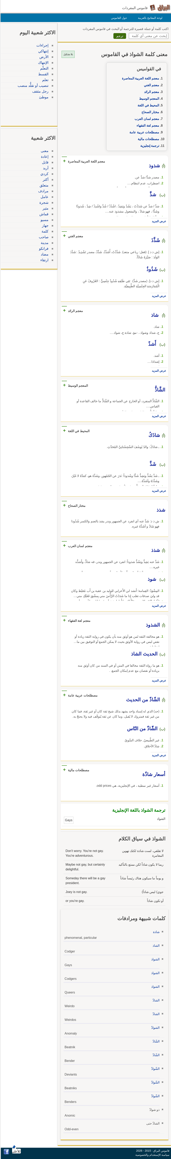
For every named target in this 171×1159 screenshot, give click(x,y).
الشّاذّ (155, 1041)
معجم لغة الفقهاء (147, 125)
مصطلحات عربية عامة (144, 132)
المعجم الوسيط (149, 98)
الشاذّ (155, 1000)
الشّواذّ (155, 1068)
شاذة (155, 932)
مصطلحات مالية (148, 139)
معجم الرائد (151, 92)
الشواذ (155, 959)
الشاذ (155, 945)
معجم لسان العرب (146, 119)
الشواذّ (155, 1027)
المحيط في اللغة (148, 105)
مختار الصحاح (150, 112)
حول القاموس (118, 17)
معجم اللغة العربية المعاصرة (140, 78)
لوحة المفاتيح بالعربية (149, 17)
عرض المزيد (158, 221)
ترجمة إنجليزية (149, 145)
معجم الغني (151, 85)
